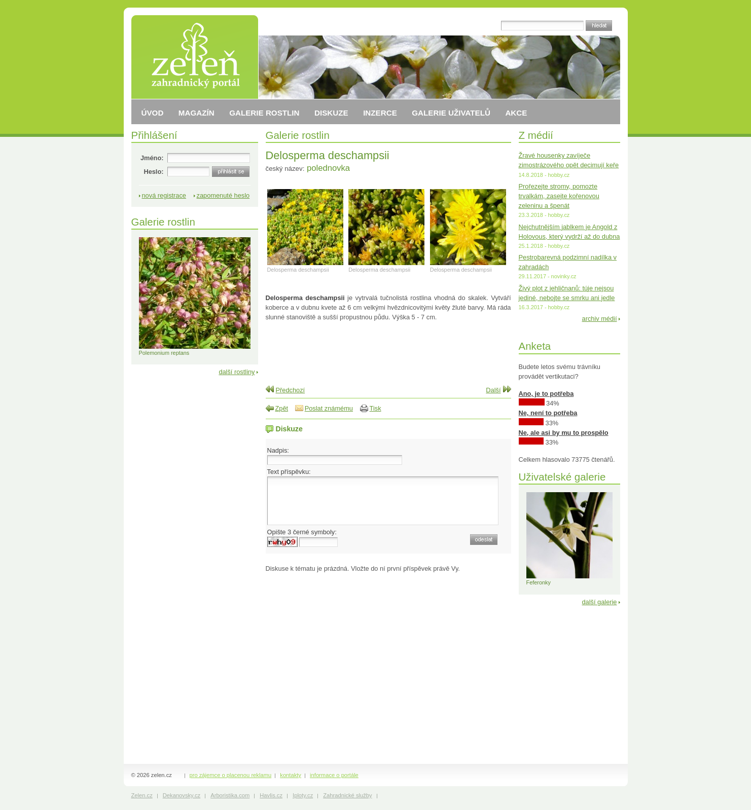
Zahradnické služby (347, 795)
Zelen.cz (142, 795)
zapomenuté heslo (223, 195)
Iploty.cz (303, 795)
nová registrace (164, 195)
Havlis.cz (271, 795)
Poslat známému (329, 408)
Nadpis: (278, 450)
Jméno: (152, 158)
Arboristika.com (229, 795)
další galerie (599, 602)
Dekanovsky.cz (181, 795)
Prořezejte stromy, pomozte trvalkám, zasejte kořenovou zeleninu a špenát (559, 195)
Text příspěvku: (289, 471)
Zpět (282, 408)
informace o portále (334, 775)
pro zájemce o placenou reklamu (231, 775)
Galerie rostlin (298, 135)
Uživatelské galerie (562, 477)
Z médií (536, 135)
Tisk (375, 408)
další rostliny (237, 372)
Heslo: (153, 171)
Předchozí (290, 390)
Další (493, 390)
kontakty (290, 775)
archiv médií (599, 318)
